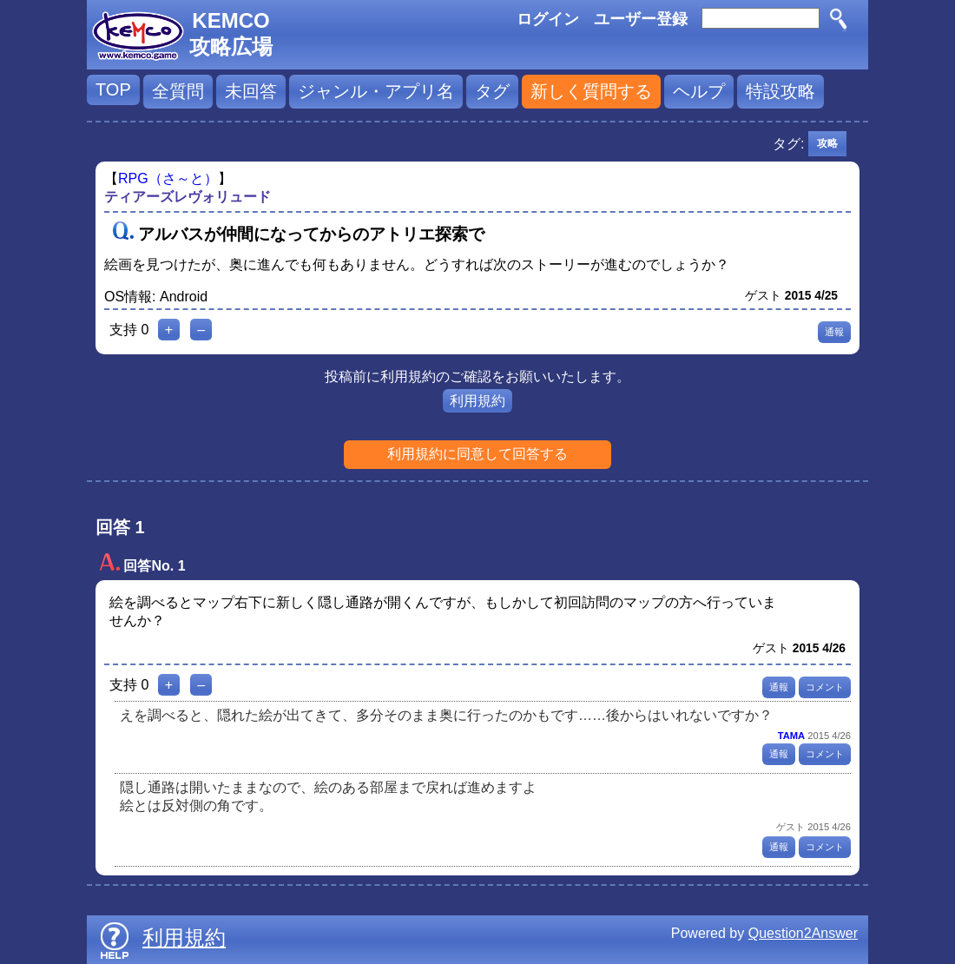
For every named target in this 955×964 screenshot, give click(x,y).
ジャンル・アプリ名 (376, 91)
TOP (113, 89)
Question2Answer (803, 933)
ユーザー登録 (641, 19)
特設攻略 (780, 91)
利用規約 (477, 400)
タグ (492, 91)
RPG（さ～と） (168, 178)
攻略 (827, 143)
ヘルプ (699, 91)
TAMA (791, 735)
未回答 (251, 91)
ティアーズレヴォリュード (187, 196)
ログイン (548, 19)
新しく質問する (591, 91)
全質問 (178, 91)
